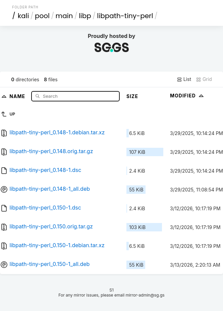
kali (23, 15)
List (184, 79)
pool (42, 15)
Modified (187, 95)
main (64, 15)
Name (17, 96)
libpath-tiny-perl (125, 15)
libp (85, 15)
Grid (204, 79)
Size (132, 96)
